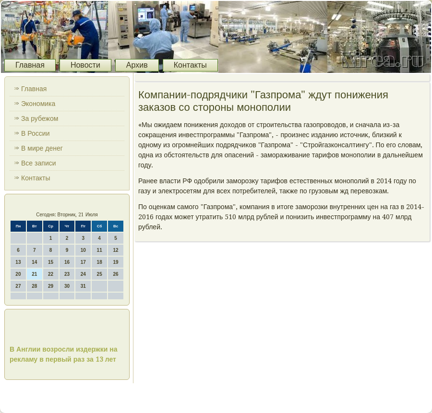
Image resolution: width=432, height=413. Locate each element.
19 (115, 262)
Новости (85, 65)
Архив (137, 65)
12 (115, 250)
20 (18, 274)
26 (115, 274)
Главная (30, 65)
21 (34, 274)
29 (50, 286)
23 (67, 274)
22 (50, 274)
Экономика (38, 103)
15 (50, 262)
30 (67, 286)
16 (67, 262)
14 (34, 262)
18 (99, 262)
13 (18, 262)
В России (35, 133)
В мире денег (42, 148)
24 (83, 274)
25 (99, 274)
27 (18, 286)
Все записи (38, 163)
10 (83, 250)
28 (34, 286)
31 (83, 286)
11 (99, 250)
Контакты (190, 65)
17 (83, 262)
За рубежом (39, 118)
